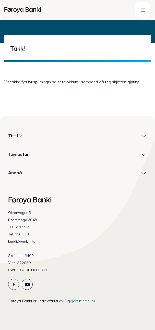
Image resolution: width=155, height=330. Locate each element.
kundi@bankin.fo (21, 241)
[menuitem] (66, 10)
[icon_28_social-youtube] (27, 284)
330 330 (22, 234)
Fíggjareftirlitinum (79, 301)
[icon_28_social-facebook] (13, 284)
